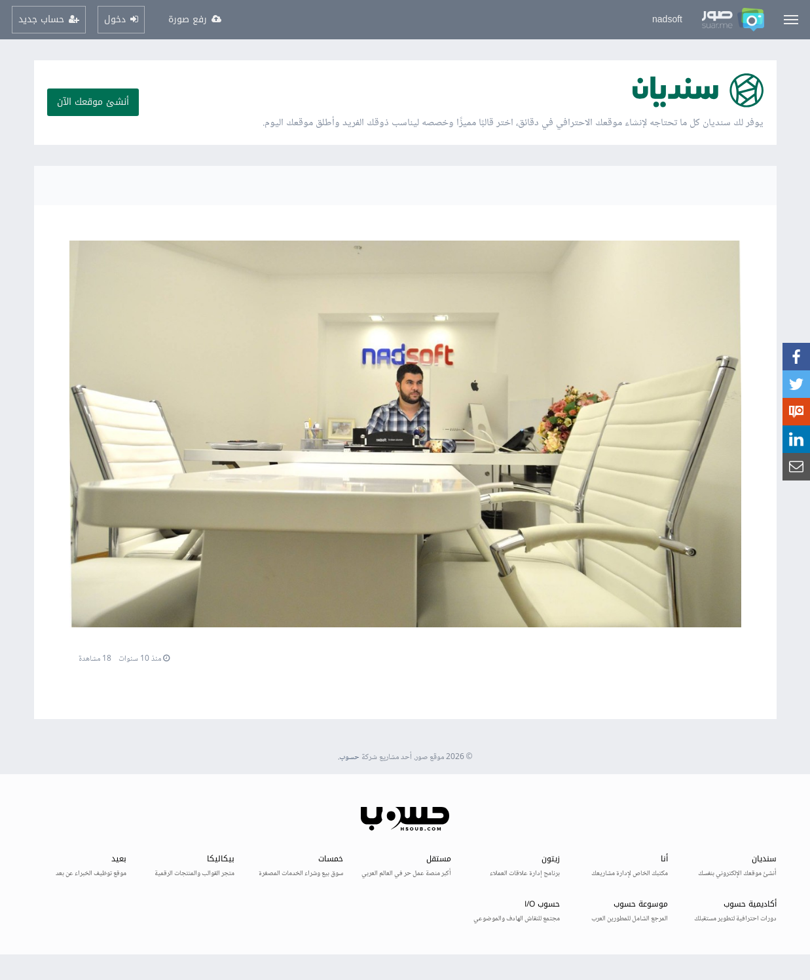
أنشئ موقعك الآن (93, 102)
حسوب (349, 757)
